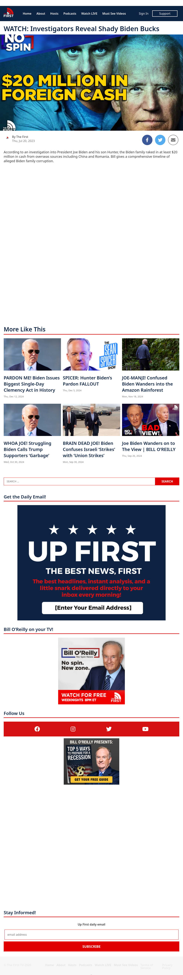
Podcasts (69, 13)
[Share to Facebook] (147, 140)
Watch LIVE (89, 13)
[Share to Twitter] (160, 140)
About (40, 13)
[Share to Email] (173, 140)
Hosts (54, 13)
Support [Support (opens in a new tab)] (164, 13)
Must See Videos (114, 13)
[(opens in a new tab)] (37, 729)
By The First (20, 137)
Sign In (143, 13)
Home (27, 13)
